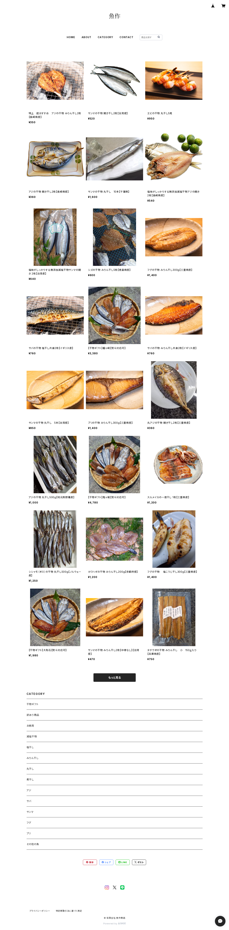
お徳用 (30, 725)
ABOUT (86, 37)
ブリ (29, 833)
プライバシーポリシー (39, 911)
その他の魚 (33, 844)
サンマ (30, 811)
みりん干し (33, 757)
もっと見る (114, 677)
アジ (29, 790)
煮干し (30, 779)
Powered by (114, 923)
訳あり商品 (33, 714)
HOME (71, 37)
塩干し (30, 747)
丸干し (30, 768)
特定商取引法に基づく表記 (69, 911)
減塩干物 (32, 736)
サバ (29, 801)
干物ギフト (33, 704)
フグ (29, 822)
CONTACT (126, 37)
